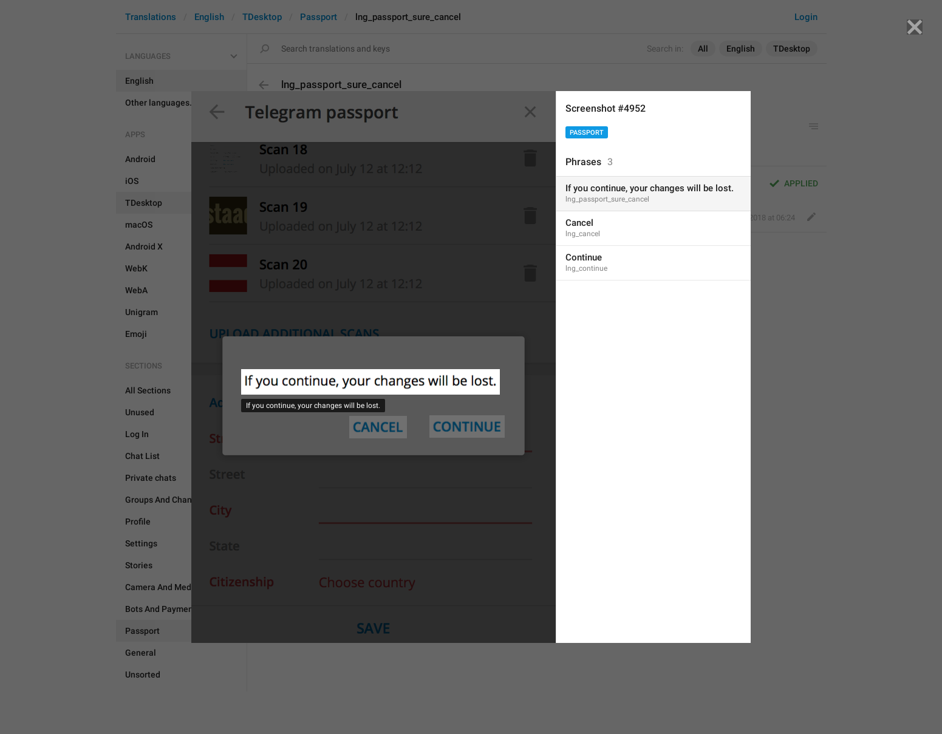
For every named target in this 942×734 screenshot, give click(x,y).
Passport (587, 133)
